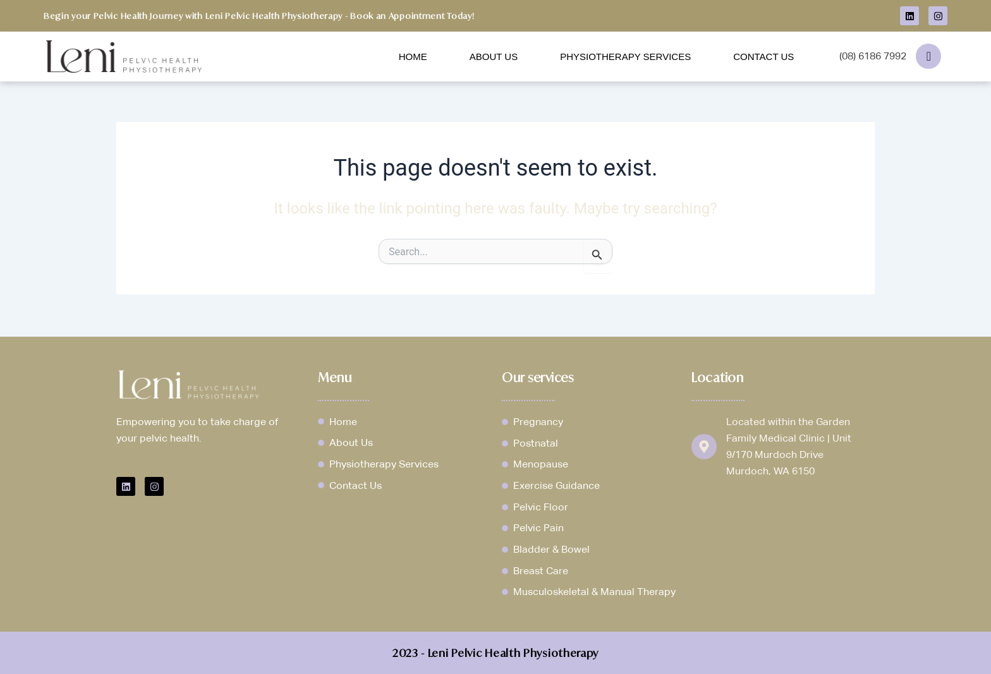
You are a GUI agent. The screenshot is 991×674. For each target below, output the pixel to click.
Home (413, 56)
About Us (494, 56)
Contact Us (763, 56)
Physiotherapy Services (625, 56)
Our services (539, 375)
